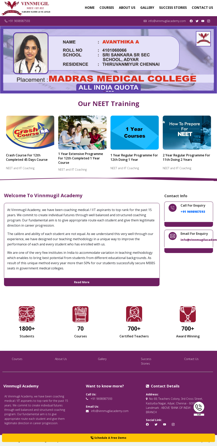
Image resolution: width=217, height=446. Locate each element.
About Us (127, 7)
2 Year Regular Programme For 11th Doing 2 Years (186, 157)
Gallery (147, 7)
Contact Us (202, 7)
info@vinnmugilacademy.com (165, 21)
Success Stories (173, 7)
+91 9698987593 (17, 21)
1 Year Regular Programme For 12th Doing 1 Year (134, 157)
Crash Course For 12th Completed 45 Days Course (27, 157)
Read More (81, 282)
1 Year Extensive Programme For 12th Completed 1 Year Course (80, 158)
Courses (106, 7)
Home (89, 7)
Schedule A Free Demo (108, 438)
